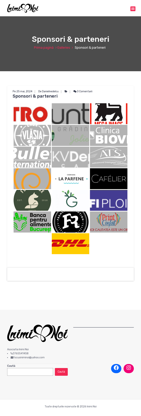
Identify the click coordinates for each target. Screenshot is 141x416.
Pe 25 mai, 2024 (22, 91)
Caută (11, 365)
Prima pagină (44, 48)
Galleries (63, 48)
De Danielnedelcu (48, 91)
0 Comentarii (82, 91)
